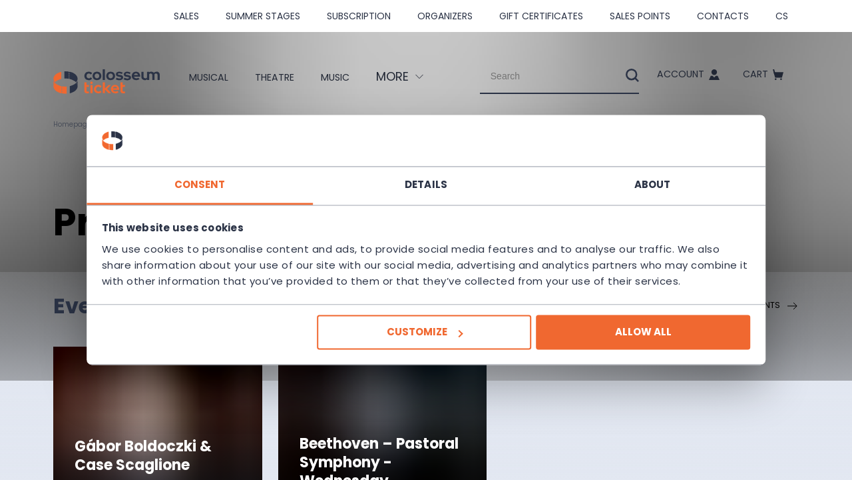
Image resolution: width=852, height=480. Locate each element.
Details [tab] (426, 176)
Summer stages (263, 16)
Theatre (268, 77)
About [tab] (626, 176)
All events (765, 306)
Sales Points (640, 16)
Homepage (76, 124)
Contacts (723, 16)
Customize (424, 340)
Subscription (359, 16)
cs (781, 16)
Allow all (616, 340)
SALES (186, 16)
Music (338, 77)
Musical (191, 77)
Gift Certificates (541, 16)
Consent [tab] (226, 176)
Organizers (445, 16)
